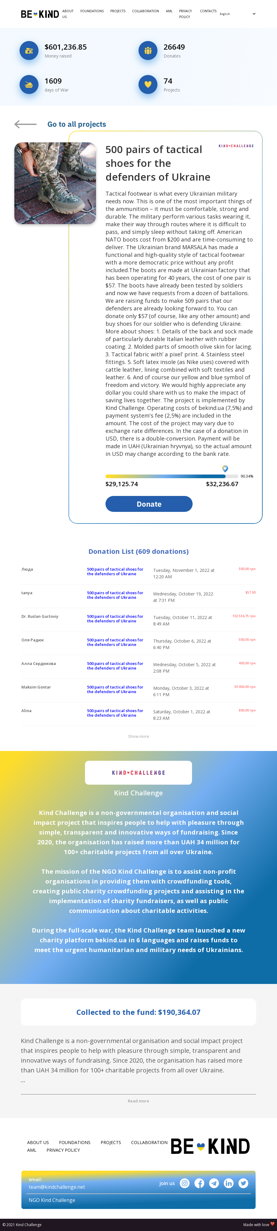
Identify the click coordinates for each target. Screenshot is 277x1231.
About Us (67, 14)
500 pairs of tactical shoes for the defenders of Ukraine (115, 571)
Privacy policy (185, 14)
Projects (117, 11)
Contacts (208, 11)
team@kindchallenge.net (57, 1187)
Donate (149, 504)
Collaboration (145, 11)
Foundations (92, 11)
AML (169, 11)
